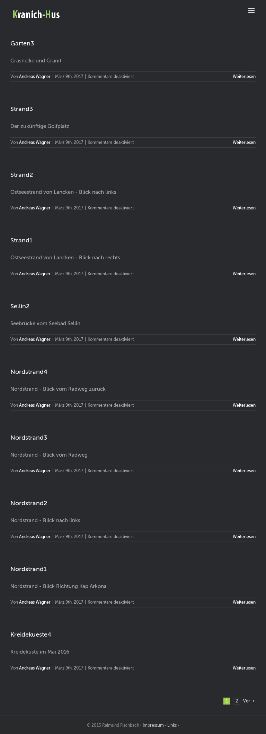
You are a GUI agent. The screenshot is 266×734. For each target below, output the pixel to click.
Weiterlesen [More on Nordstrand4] (244, 405)
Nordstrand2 (28, 503)
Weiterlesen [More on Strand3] (244, 142)
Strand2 (21, 174)
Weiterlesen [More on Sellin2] (244, 339)
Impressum (153, 725)
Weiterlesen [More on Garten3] (244, 76)
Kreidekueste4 (30, 634)
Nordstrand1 (28, 568)
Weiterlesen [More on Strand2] (244, 208)
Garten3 (22, 43)
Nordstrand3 (28, 437)
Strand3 (21, 108)
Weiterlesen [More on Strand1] (244, 273)
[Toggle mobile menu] (252, 10)
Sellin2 (19, 306)
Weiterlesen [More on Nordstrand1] (244, 602)
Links (172, 725)
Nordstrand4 (28, 371)
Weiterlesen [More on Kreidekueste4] (244, 668)
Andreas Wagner (35, 76)
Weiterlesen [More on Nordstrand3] (244, 470)
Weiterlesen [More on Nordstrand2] (244, 536)
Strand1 (21, 240)
